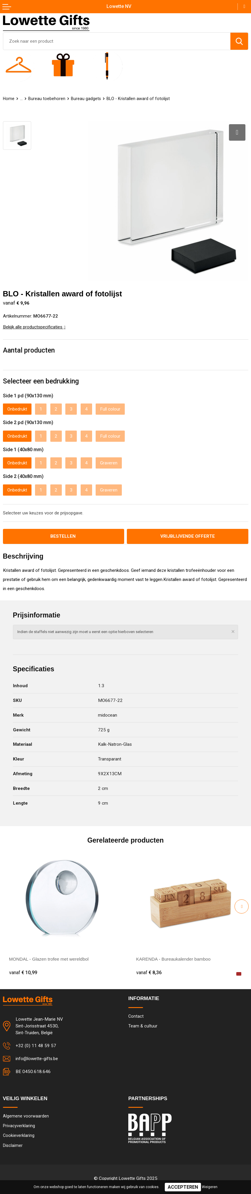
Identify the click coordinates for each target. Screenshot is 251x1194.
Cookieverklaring (18, 1134)
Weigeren (209, 1187)
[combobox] (116, 41)
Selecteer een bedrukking (41, 381)
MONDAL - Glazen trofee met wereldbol (49, 958)
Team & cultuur (142, 1025)
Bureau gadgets (86, 98)
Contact (136, 1015)
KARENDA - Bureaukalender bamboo (173, 958)
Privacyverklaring (19, 1124)
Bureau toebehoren (47, 98)
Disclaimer (13, 1144)
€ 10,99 (23, 972)
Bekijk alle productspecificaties (34, 326)
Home (9, 98)
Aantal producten (29, 349)
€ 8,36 (149, 972)
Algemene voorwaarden (26, 1115)
